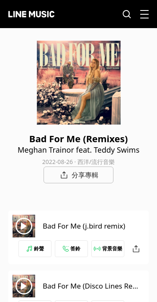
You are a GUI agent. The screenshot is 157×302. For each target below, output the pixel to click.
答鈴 (71, 248)
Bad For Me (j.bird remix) (84, 226)
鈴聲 (35, 248)
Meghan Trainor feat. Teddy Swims (78, 150)
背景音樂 (108, 248)
